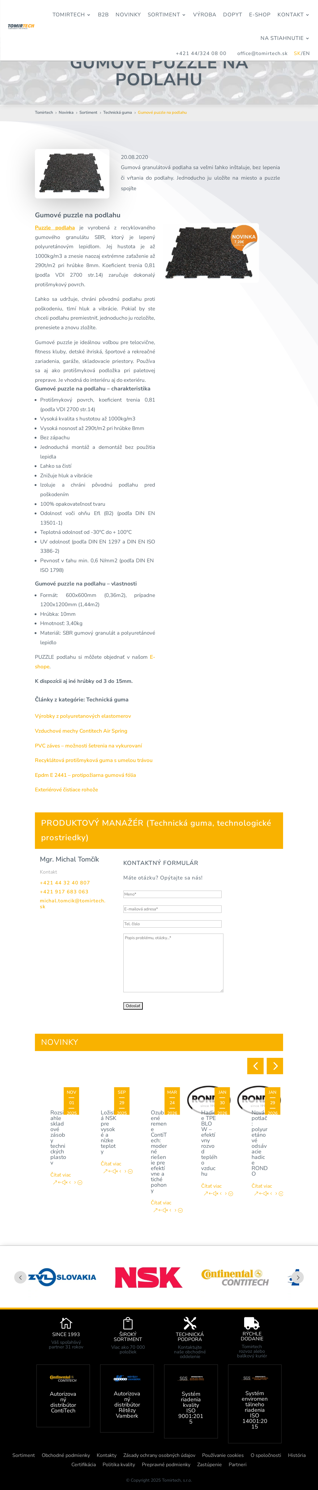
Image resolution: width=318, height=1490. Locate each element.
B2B (103, 14)
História (297, 1456)
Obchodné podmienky (66, 1456)
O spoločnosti (266, 1456)
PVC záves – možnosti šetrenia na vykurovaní (88, 745)
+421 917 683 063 (64, 891)
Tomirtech (69, 14)
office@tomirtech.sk (265, 53)
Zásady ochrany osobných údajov (159, 1456)
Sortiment (164, 14)
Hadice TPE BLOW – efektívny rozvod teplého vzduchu (209, 1143)
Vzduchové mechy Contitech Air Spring (81, 730)
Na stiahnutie (282, 38)
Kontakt (291, 14)
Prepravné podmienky (166, 1465)
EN (306, 53)
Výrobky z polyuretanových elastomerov (83, 716)
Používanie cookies (223, 1456)
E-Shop (260, 14)
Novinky (128, 14)
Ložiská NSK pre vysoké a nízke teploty (108, 1132)
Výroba (204, 14)
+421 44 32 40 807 (65, 882)
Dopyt (232, 14)
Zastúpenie (209, 1465)
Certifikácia (83, 1465)
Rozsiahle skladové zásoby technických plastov (58, 1137)
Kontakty (107, 1456)
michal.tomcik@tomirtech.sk (73, 903)
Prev (20, 1277)
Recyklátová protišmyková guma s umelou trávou (94, 760)
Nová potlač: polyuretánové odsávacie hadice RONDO (260, 1143)
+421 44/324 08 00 (201, 53)
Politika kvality (119, 1465)
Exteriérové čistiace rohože (66, 789)
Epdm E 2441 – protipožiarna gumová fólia (85, 775)
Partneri (238, 1465)
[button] (255, 1066)
